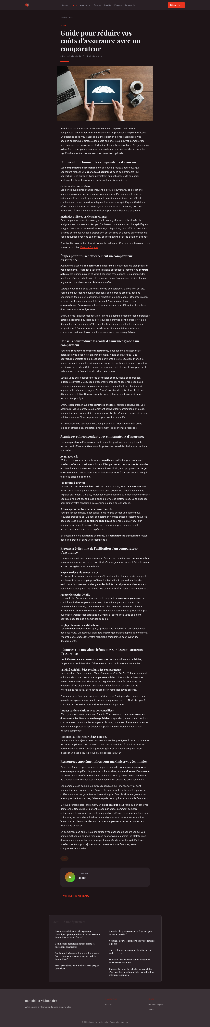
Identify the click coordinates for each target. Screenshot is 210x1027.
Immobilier (130, 5)
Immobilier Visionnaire (41, 1000)
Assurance (85, 5)
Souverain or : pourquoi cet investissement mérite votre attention (130, 961)
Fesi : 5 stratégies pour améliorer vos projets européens (77, 967)
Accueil (65, 5)
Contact (151, 1009)
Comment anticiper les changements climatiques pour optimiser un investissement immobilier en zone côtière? (77, 934)
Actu (74, 5)
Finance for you (89, 247)
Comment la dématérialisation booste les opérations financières (75, 945)
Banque (97, 5)
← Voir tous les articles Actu (74, 895)
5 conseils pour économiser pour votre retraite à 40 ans (132, 942)
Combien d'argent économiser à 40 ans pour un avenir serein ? (131, 933)
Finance (118, 5)
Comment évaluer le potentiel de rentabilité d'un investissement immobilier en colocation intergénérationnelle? (131, 972)
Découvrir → (176, 5)
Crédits (107, 5)
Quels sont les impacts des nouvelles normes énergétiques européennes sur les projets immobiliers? (77, 956)
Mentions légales (156, 1004)
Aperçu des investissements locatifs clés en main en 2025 (130, 952)
